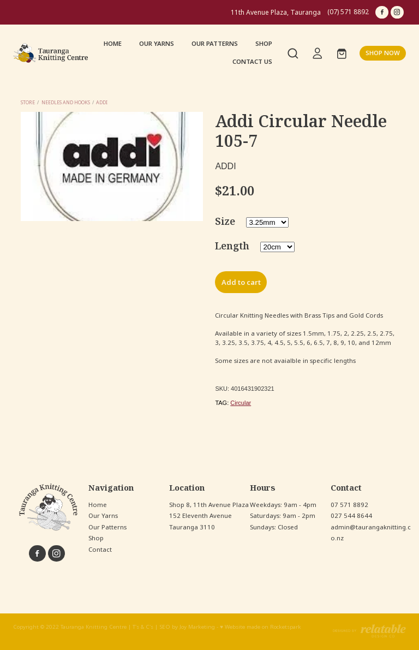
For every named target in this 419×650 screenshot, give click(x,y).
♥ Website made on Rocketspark (260, 627)
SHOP (263, 43)
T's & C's (143, 627)
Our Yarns (103, 515)
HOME (113, 43)
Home (97, 504)
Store (28, 102)
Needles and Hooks (65, 102)
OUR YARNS (156, 43)
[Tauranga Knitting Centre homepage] (52, 53)
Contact (100, 549)
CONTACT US (252, 61)
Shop (96, 538)
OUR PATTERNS (214, 43)
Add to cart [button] (241, 282)
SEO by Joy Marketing (187, 627)
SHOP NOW (383, 53)
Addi (101, 102)
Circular (240, 402)
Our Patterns (107, 527)
